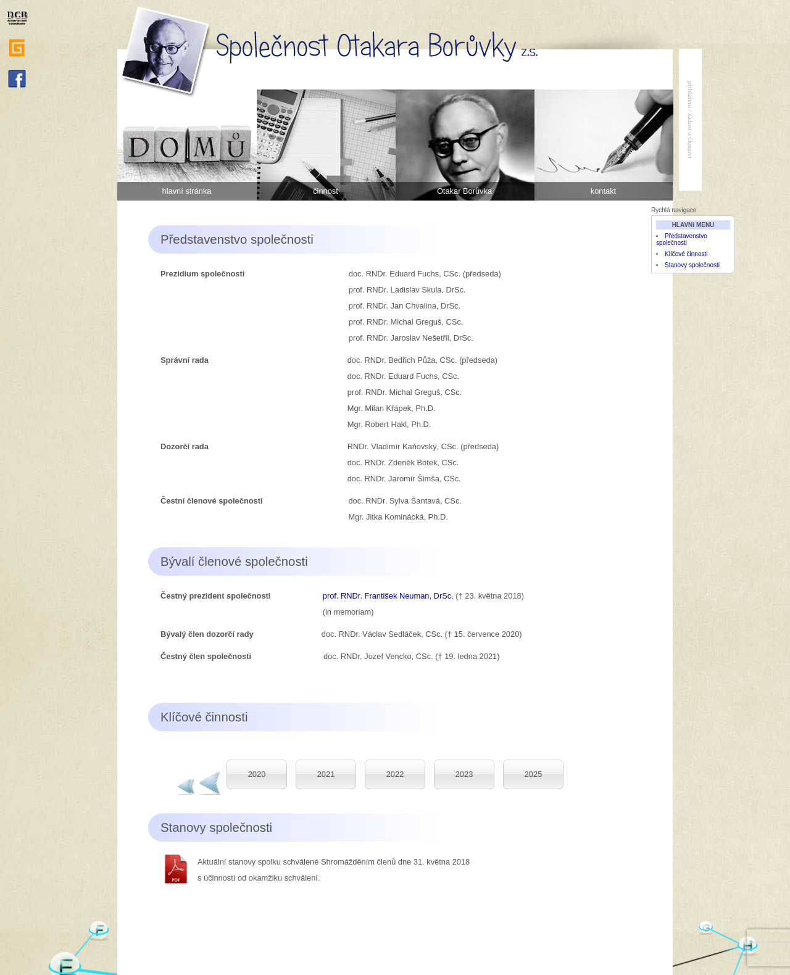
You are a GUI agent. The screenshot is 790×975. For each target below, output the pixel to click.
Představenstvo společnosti (681, 239)
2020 (257, 774)
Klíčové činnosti (686, 254)
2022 (395, 774)
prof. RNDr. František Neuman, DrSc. (388, 595)
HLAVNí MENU (693, 225)
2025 (534, 774)
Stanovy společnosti (692, 265)
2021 (326, 774)
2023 (464, 774)
